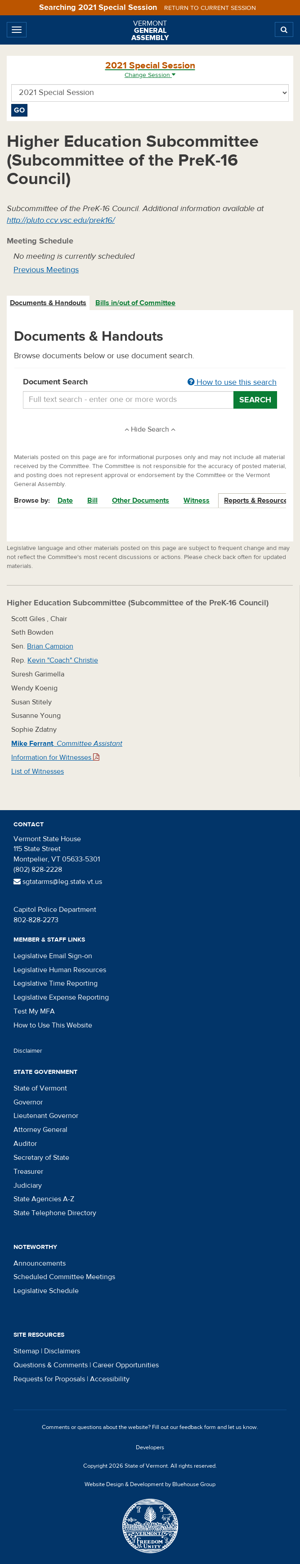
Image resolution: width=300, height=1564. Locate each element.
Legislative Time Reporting (55, 983)
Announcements (39, 1263)
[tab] (48, 303)
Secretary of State (41, 1157)
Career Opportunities (126, 1365)
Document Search (150, 382)
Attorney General (40, 1129)
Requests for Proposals (49, 1379)
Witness (197, 500)
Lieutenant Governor (45, 1115)
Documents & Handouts (48, 302)
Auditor (25, 1143)
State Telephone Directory (54, 1212)
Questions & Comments (50, 1365)
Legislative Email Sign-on (52, 955)
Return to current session (210, 8)
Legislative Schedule (46, 1290)
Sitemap (26, 1351)
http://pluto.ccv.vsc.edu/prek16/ (61, 220)
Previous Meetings (46, 270)
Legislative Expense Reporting (61, 997)
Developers (150, 1447)
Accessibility (110, 1379)
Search (255, 400)
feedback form (197, 1427)
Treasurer (28, 1171)
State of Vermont (40, 1088)
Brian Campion (50, 646)
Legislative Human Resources (59, 969)
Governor (28, 1102)
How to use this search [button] (232, 382)
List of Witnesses (37, 771)
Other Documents (140, 500)
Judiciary (27, 1185)
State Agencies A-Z (43, 1198)
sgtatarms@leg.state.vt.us (57, 881)
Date (65, 500)
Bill (92, 500)
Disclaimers (62, 1351)
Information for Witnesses (55, 757)
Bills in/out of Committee (135, 302)
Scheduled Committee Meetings (64, 1276)
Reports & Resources (257, 500)
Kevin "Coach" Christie (62, 660)
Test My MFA (34, 1011)
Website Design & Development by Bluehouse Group (150, 1484)
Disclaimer (27, 1051)
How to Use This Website (52, 1025)
